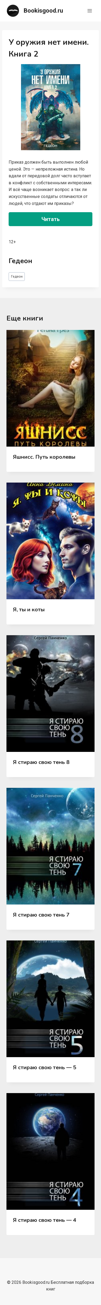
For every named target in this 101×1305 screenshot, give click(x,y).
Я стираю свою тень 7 (41, 914)
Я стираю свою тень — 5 (44, 1067)
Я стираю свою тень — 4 (44, 1220)
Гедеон (17, 276)
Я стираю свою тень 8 (41, 762)
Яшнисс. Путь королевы (44, 457)
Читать (50, 219)
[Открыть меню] (90, 10)
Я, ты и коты (29, 609)
